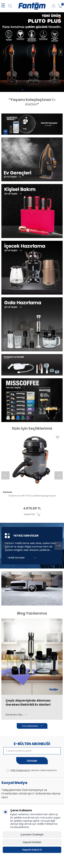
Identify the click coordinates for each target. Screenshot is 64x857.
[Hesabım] (53, 6)
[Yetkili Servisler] (32, 545)
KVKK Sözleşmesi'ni (20, 770)
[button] (22, 90)
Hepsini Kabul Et (32, 849)
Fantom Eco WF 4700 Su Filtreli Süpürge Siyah (32, 495)
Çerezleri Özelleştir (32, 834)
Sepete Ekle (32, 514)
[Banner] (32, 124)
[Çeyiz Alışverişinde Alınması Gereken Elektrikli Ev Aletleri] (32, 656)
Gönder (32, 761)
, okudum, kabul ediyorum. (32, 770)
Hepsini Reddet (32, 842)
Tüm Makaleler (32, 726)
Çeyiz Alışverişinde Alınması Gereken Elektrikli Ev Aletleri (28, 702)
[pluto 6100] (32, 52)
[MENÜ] (3, 6)
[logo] (31, 6)
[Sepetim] (60, 6)
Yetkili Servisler (22, 557)
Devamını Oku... (16, 714)
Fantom (7, 492)
